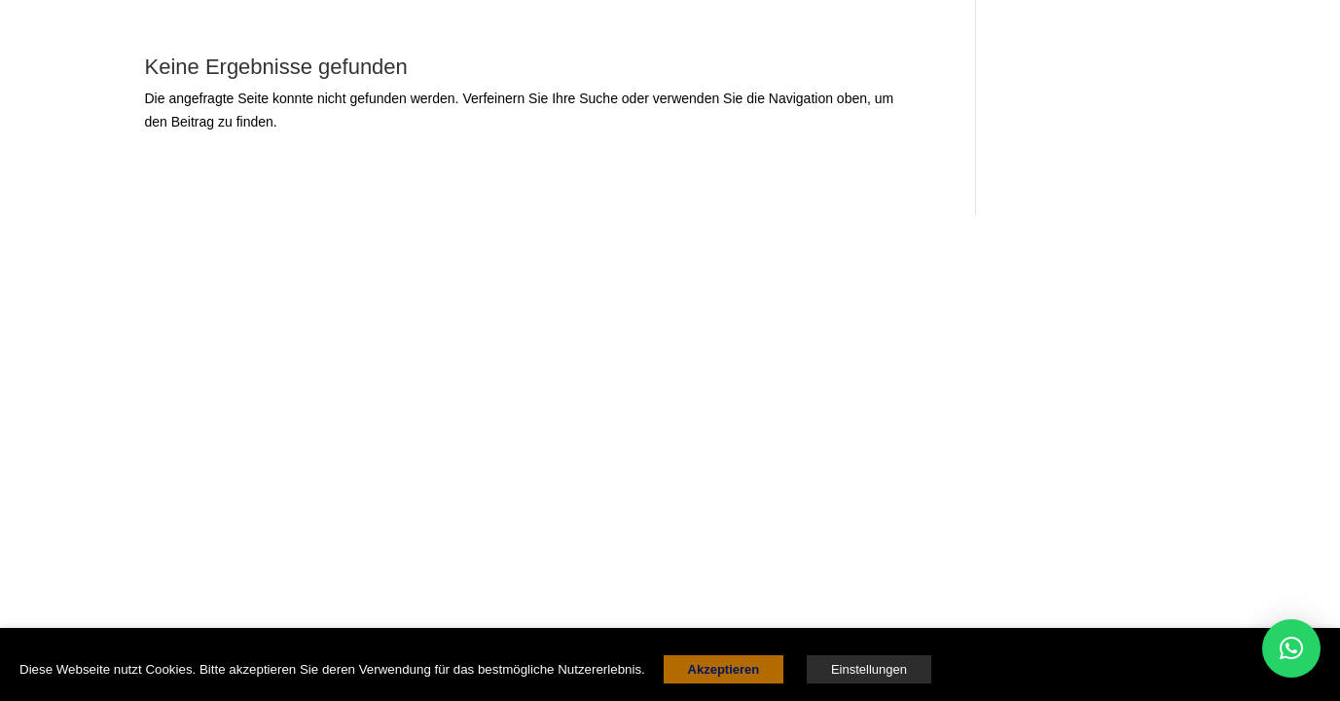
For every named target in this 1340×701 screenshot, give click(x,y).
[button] (1291, 648)
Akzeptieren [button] (724, 669)
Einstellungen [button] (869, 669)
